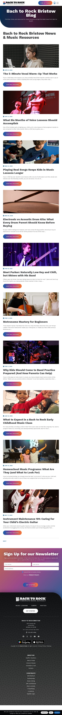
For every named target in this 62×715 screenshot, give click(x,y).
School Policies (31, 673)
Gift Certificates (31, 693)
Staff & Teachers (31, 667)
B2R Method (31, 685)
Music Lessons (22, 615)
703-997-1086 (32, 642)
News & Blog (31, 690)
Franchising (31, 698)
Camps (33, 615)
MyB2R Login (31, 703)
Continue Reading (12, 85)
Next (4, 551)
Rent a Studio (31, 696)
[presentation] (31, 589)
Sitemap (49, 655)
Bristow (30, 665)
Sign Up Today (45, 3)
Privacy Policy (42, 655)
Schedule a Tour (31, 675)
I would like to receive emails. (31, 582)
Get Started (30, 620)
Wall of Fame (31, 670)
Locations (31, 701)
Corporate (31, 683)
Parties (43, 615)
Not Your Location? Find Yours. (31, 639)
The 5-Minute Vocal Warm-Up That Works (30, 74)
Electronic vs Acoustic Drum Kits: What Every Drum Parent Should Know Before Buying (29, 226)
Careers (31, 678)
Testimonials (31, 688)
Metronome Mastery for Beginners (25, 327)
